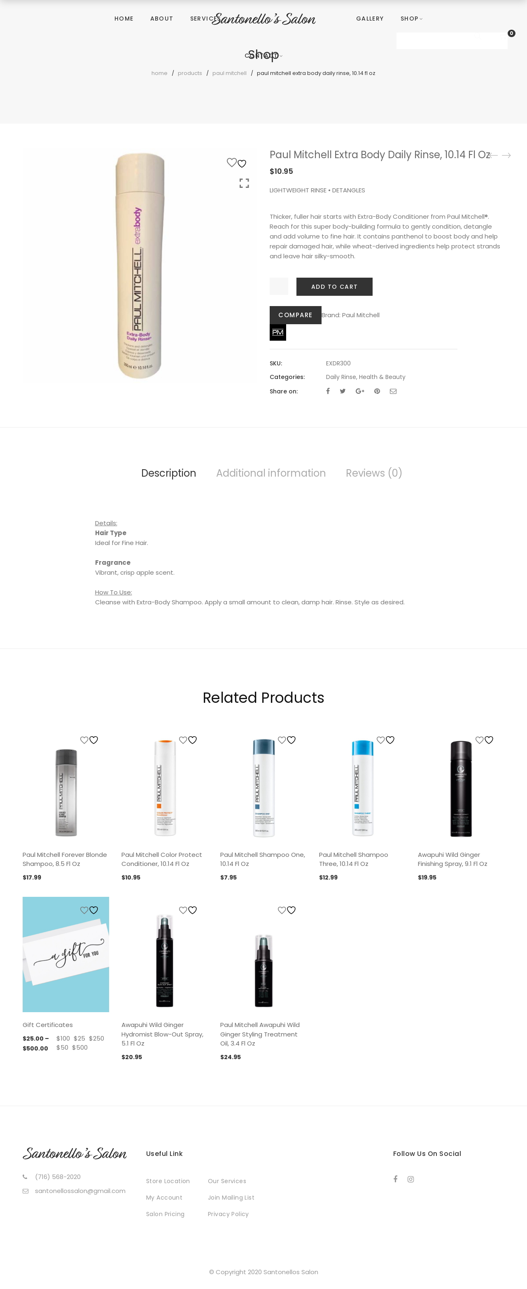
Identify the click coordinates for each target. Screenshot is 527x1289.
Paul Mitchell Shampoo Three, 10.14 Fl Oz (353, 859)
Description (168, 473)
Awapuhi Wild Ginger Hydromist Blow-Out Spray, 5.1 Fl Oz (162, 1034)
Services (205, 18)
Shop (410, 18)
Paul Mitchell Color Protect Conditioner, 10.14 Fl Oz (161, 859)
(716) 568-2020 (58, 1176)
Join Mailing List (231, 1197)
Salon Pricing (165, 1214)
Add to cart (334, 287)
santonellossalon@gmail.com (80, 1190)
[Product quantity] (279, 286)
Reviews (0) (374, 473)
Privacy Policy (228, 1214)
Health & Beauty (382, 377)
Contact (261, 55)
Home (124, 18)
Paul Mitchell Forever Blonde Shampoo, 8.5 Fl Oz (65, 859)
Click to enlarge (244, 183)
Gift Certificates (48, 1024)
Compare (295, 315)
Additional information (271, 473)
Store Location (168, 1181)
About (162, 18)
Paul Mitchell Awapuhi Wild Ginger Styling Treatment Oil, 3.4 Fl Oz (260, 1034)
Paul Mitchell (361, 315)
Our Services (227, 1181)
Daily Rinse (341, 377)
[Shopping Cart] (504, 37)
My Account (164, 1197)
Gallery (370, 18)
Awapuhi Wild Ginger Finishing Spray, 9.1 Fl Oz (452, 859)
